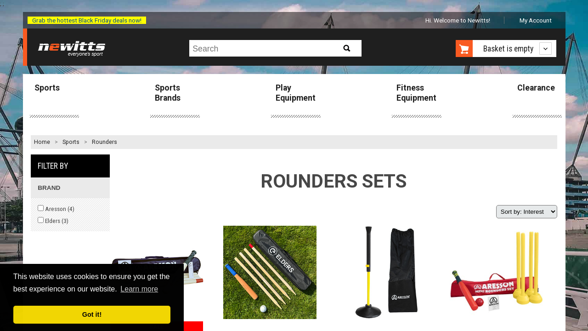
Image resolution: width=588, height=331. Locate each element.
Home (42, 142)
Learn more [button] (139, 289)
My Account (536, 20)
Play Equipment (296, 92)
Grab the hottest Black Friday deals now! (86, 20)
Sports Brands (168, 92)
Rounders (104, 142)
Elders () (53, 220)
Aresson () (56, 208)
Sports (47, 87)
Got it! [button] (92, 314)
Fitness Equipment (416, 92)
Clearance (536, 87)
